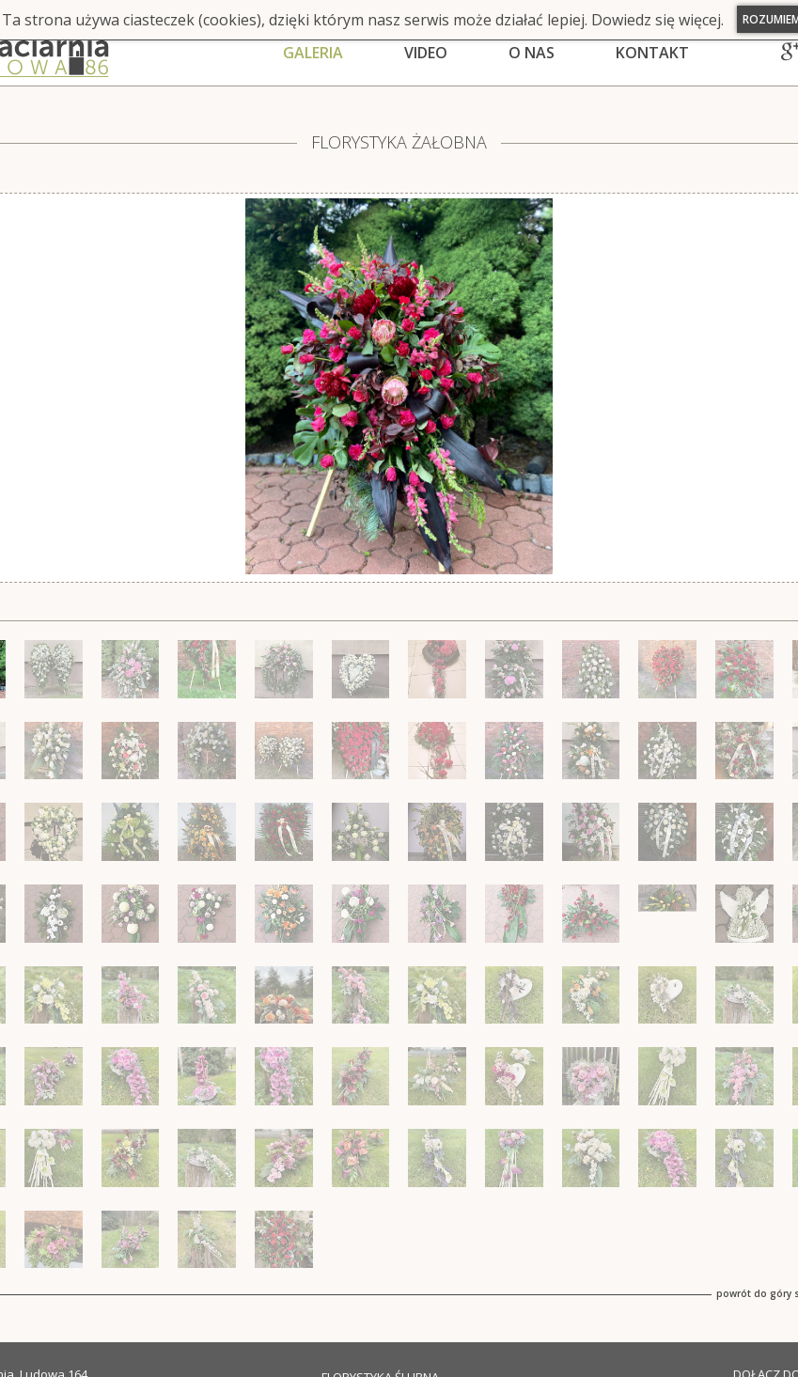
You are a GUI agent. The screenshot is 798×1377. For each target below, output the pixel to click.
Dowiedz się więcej (656, 19)
